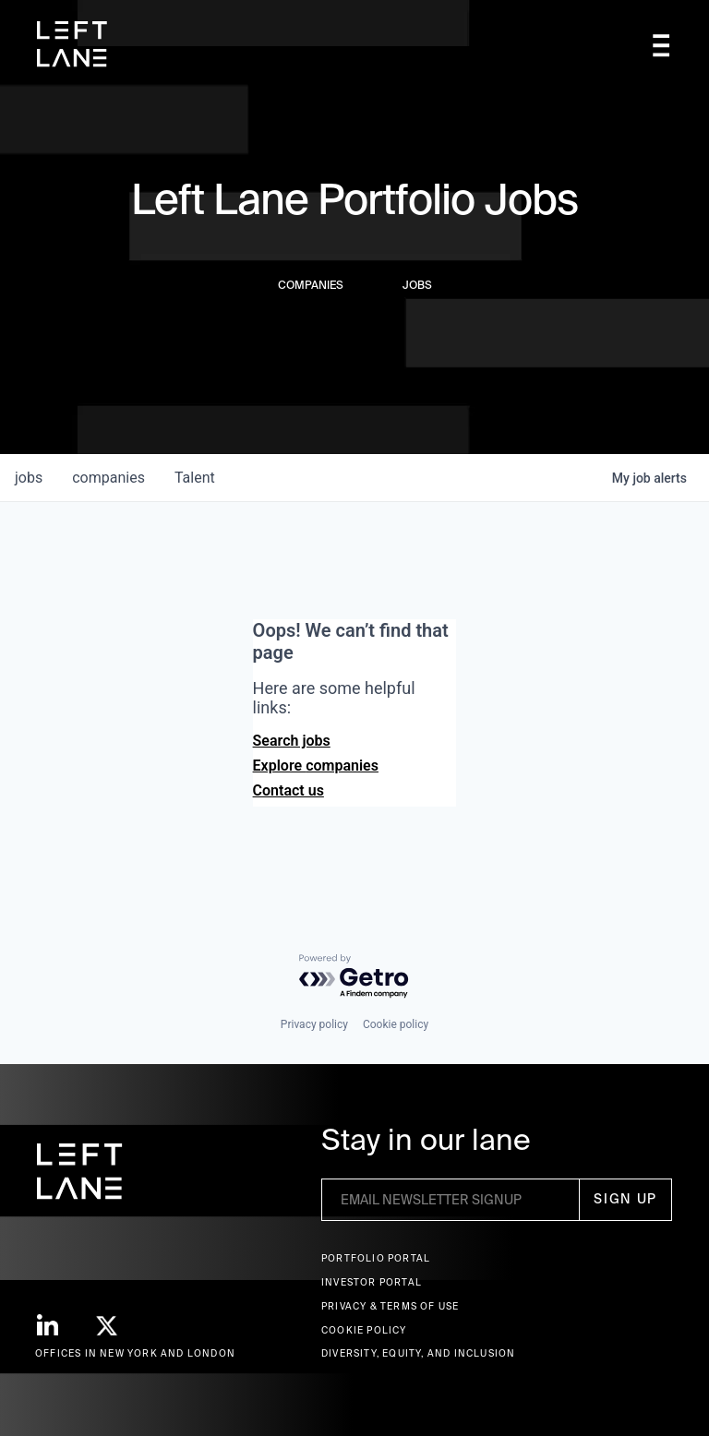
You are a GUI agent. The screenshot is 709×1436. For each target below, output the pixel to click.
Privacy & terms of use (390, 1306)
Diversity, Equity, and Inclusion (418, 1353)
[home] (72, 44)
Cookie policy (395, 1024)
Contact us (288, 790)
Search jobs (291, 740)
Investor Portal (371, 1282)
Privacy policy (314, 1024)
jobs (28, 477)
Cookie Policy (364, 1330)
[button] (661, 44)
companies (108, 477)
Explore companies (316, 765)
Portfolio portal (375, 1258)
